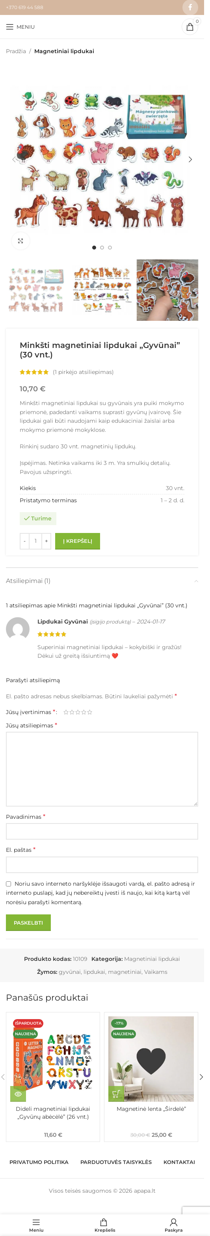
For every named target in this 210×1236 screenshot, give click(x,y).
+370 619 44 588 (24, 7)
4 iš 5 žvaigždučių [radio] (84, 712)
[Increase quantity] (46, 541)
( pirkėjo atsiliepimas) (83, 372)
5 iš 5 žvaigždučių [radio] (90, 712)
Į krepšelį (77, 541)
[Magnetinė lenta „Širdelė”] (151, 1059)
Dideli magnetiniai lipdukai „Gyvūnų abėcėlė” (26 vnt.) (53, 1112)
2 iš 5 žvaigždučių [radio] (72, 712)
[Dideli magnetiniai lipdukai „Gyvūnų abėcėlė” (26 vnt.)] (53, 1059)
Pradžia (16, 51)
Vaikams (155, 971)
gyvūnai (70, 971)
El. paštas (20, 849)
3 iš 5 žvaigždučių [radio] (78, 712)
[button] (14, 159)
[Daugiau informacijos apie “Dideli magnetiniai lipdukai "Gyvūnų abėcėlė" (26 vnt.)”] (18, 1094)
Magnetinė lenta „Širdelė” (151, 1108)
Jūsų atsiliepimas (31, 725)
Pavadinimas (25, 816)
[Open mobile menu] (20, 27)
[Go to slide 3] (110, 248)
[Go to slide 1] (94, 248)
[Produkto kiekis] (35, 541)
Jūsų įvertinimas (30, 712)
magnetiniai (124, 971)
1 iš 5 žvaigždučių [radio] (66, 712)
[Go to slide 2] (102, 248)
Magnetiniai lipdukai (64, 51)
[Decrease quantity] (25, 541)
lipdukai (94, 971)
